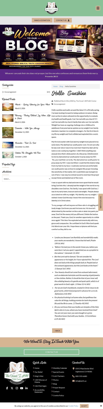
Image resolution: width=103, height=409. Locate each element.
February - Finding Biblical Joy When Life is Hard (32, 116)
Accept (84, 406)
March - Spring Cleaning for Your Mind (32, 104)
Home (55, 86)
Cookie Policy (73, 406)
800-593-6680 (81, 376)
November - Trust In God (25, 143)
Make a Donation (42, 20)
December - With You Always (27, 128)
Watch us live (101, 202)
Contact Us (63, 20)
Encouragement (59, 104)
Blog (61, 86)
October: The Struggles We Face (27, 153)
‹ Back (57, 330)
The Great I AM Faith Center (86, 100)
